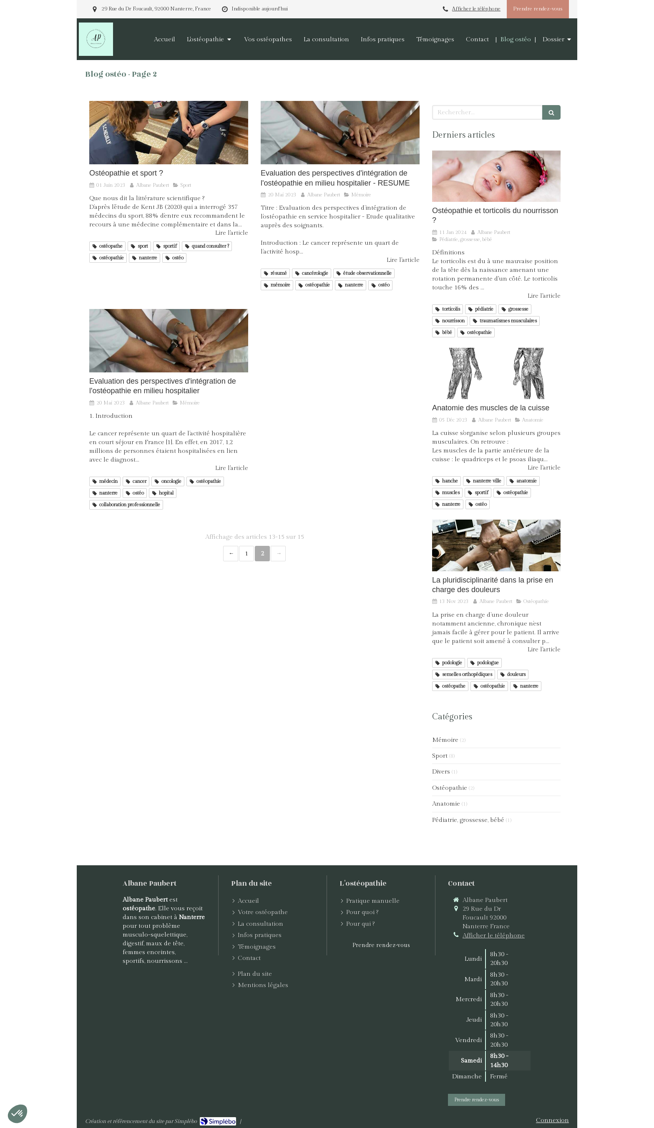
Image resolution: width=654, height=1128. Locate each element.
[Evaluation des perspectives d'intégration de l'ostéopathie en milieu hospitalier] (168, 340)
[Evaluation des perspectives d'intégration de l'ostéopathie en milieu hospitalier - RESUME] (340, 132)
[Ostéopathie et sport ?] (168, 132)
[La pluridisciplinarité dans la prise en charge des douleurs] (496, 545)
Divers (441, 771)
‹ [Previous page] (230, 553)
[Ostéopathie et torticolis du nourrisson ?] (496, 176)
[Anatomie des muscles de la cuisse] (496, 373)
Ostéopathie (449, 787)
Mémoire (445, 740)
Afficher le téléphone (476, 9)
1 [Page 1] (246, 553)
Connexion (552, 1120)
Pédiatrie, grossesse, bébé (468, 820)
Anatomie (446, 803)
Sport (440, 755)
